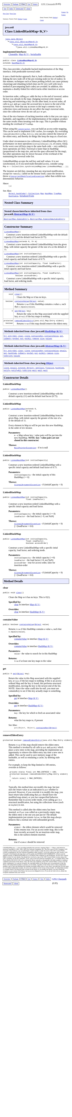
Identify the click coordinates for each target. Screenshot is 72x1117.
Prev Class (6, 13)
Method (20, 19)
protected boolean (13, 745)
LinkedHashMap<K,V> (27, 60)
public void (9, 596)
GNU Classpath (48, 4)
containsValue (22, 300)
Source (35, 4)
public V (8, 678)
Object (33, 300)
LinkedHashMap (11, 231)
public (7, 389)
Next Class (13, 13)
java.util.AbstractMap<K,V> (23, 41)
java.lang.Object (14, 39)
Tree (5, 9)
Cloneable (13, 54)
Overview (7, 4)
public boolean (11, 628)
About (28, 9)
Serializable (35, 54)
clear (17, 293)
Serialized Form (27, 195)
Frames (63, 12)
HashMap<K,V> (18, 62)
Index (11, 9)
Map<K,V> (24, 54)
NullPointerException (25, 448)
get (16, 310)
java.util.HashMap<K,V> (25, 44)
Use (29, 4)
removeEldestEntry (24, 320)
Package (16, 4)
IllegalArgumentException (27, 485)
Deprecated (19, 9)
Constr (25, 19)
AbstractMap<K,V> (24, 213)
